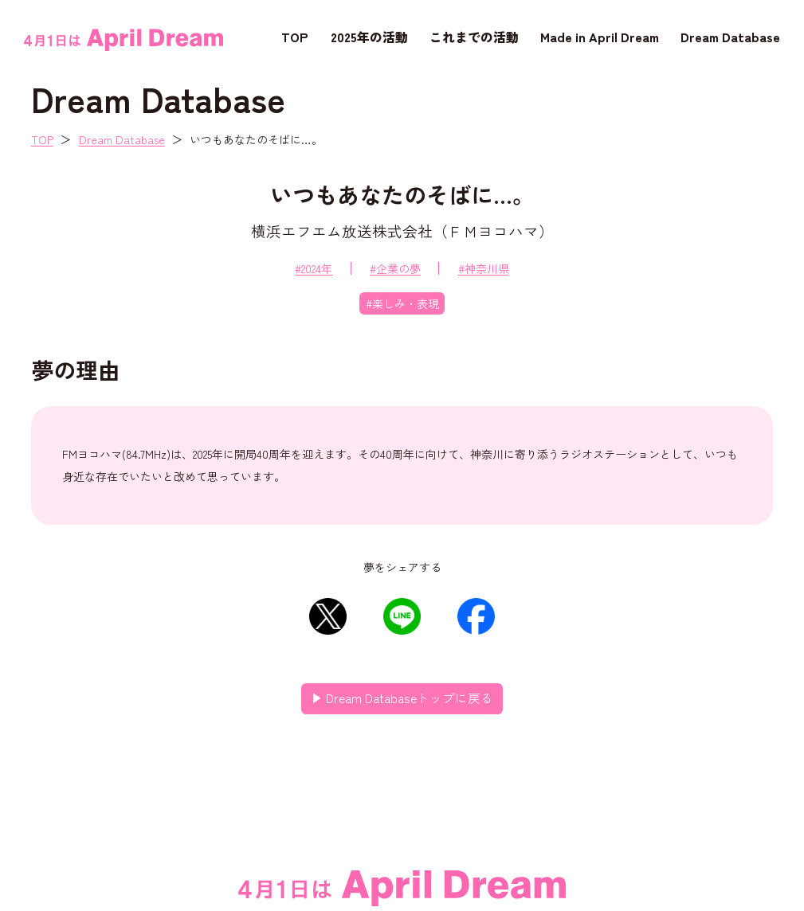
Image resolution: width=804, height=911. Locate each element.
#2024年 (313, 268)
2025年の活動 (369, 36)
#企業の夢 (395, 268)
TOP (294, 36)
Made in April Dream (599, 36)
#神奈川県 (483, 268)
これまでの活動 (474, 36)
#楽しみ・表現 (402, 303)
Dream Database (730, 36)
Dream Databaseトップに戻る (409, 697)
